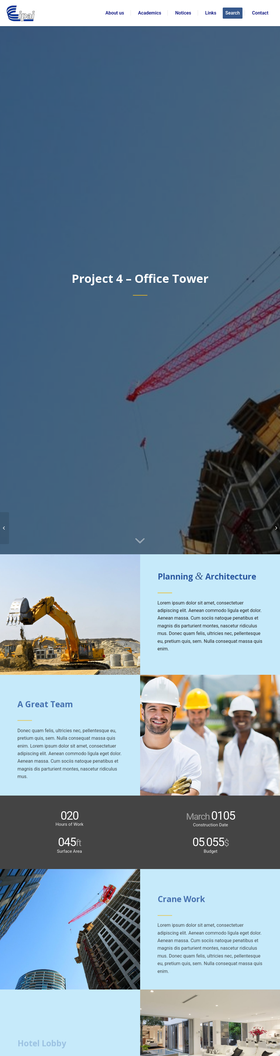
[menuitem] (115, 13)
